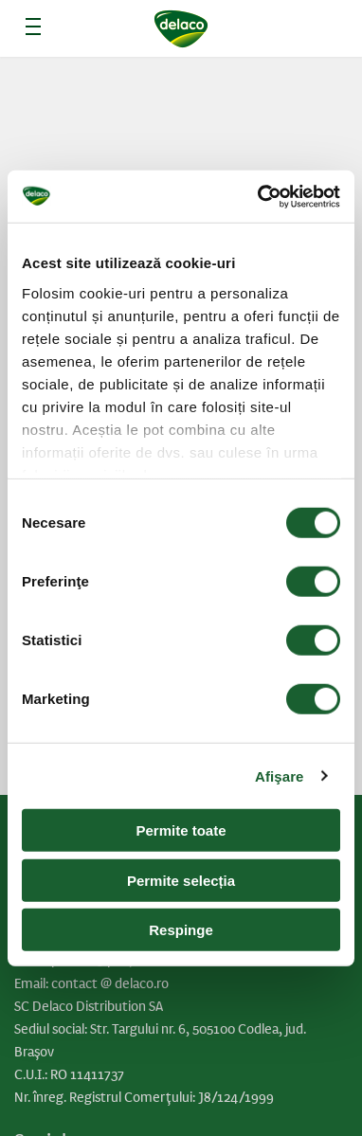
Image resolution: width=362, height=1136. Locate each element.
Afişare (279, 775)
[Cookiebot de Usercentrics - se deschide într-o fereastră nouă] (259, 196)
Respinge (181, 930)
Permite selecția (181, 880)
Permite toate (181, 830)
